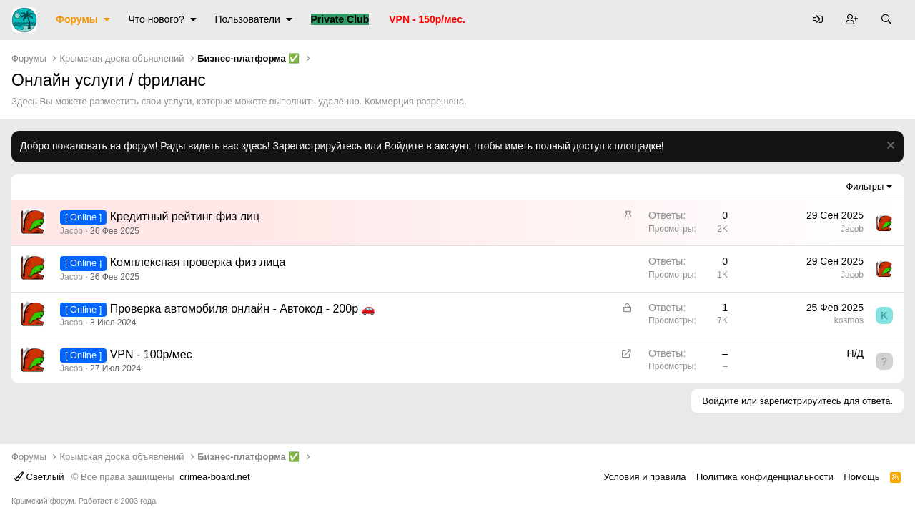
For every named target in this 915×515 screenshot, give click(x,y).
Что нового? (156, 19)
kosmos (849, 320)
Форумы (77, 19)
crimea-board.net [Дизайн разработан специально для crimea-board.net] (214, 476)
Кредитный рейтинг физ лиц (185, 216)
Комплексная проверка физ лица (198, 262)
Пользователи (247, 19)
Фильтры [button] (865, 186)
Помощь (861, 476)
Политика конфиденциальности (765, 476)
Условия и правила (644, 476)
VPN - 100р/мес (151, 354)
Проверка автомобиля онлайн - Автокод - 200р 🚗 (243, 309)
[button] (107, 20)
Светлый (39, 476)
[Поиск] (886, 20)
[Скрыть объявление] (889, 146)
